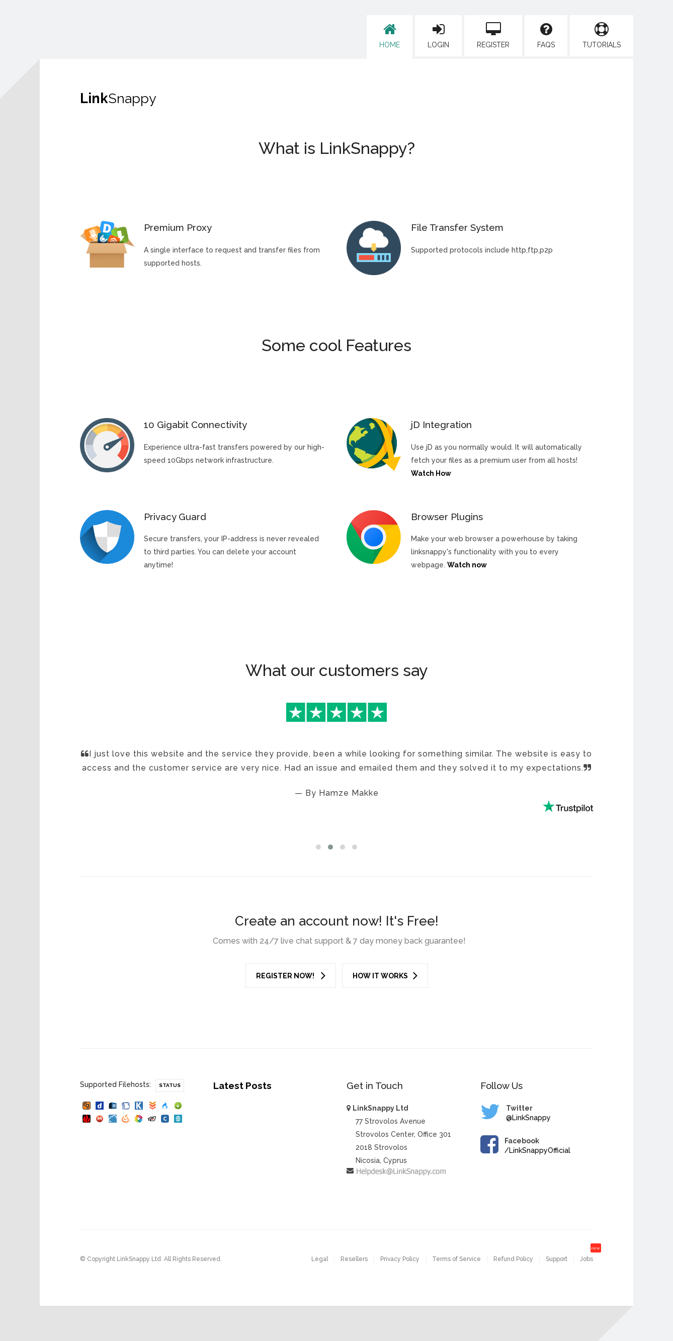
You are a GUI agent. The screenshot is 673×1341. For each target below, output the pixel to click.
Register (493, 36)
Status (170, 1085)
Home (389, 36)
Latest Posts (242, 1085)
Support (556, 1259)
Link (118, 98)
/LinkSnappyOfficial (537, 1150)
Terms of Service (456, 1259)
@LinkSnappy (528, 1118)
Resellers (354, 1259)
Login (438, 36)
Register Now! (290, 975)
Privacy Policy (399, 1259)
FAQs (546, 36)
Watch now (467, 565)
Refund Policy (513, 1259)
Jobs (586, 1259)
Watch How (431, 473)
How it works (385, 975)
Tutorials (601, 36)
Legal (319, 1259)
